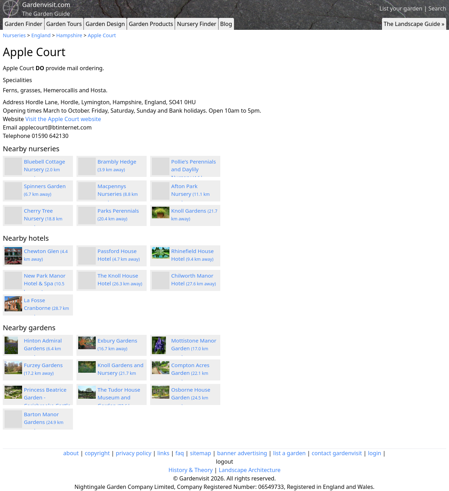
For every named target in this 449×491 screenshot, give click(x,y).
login (374, 453)
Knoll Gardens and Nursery (120, 373)
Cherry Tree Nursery (43, 218)
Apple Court (102, 35)
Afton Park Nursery (190, 194)
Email (10, 127)
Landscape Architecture (250, 470)
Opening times (22, 110)
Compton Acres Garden (190, 373)
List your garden (401, 8)
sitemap (200, 453)
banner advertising (242, 453)
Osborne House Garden (190, 397)
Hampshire (69, 35)
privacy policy (133, 453)
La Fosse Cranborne (46, 308)
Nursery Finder (196, 24)
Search (437, 8)
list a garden (289, 453)
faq (179, 453)
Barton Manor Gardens (43, 422)
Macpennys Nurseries (118, 194)
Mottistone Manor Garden (193, 348)
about (71, 453)
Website (13, 119)
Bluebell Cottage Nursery (44, 169)
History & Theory (190, 470)
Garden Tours (64, 24)
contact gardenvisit (337, 453)
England (41, 35)
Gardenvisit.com (46, 4)
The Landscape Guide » (414, 24)
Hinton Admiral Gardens (43, 348)
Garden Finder (23, 24)
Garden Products (151, 24)
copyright (97, 453)
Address (13, 102)
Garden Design (105, 24)
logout (224, 461)
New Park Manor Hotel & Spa (45, 283)
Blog (226, 24)
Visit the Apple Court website (63, 119)
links (163, 453)
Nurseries (14, 35)
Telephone (16, 136)
